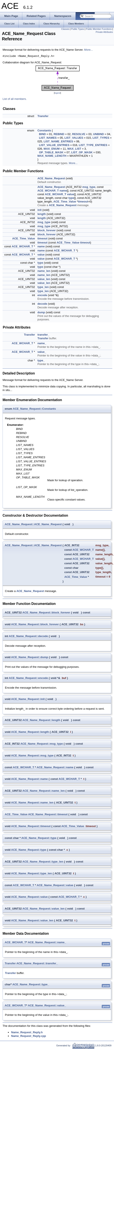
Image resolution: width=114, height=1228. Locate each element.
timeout (83, 201)
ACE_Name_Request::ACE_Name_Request (33, 524)
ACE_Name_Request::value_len (43, 908)
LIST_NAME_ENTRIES (58, 141)
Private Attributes (104, 32)
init (40, 210)
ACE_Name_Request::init (28, 699)
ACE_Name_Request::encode (28, 678)
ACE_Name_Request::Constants (34, 408)
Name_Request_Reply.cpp (28, 1036)
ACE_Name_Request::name (55, 767)
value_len (44, 279)
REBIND (59, 134)
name (63, 190)
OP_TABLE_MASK (51, 152)
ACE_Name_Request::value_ (47, 1005)
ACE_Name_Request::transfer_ (37, 963)
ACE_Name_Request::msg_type (41, 743)
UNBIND (98, 134)
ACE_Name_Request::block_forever (46, 612)
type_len (43, 287)
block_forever (47, 230)
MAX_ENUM (52, 148)
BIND (42, 134)
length (42, 214)
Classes (65, 29)
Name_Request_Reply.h (27, 1032)
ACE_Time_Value (64, 201)
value (70, 194)
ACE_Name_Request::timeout (48, 814)
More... (88, 49)
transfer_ (44, 334)
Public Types (77, 29)
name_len (44, 270)
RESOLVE (78, 134)
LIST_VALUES (73, 137)
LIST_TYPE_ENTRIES (93, 145)
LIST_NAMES (48, 137)
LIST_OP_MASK (82, 152)
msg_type (88, 187)
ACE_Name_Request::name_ (47, 942)
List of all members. (15, 98)
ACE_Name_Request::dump (29, 657)
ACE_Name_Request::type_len (42, 861)
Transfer (43, 116)
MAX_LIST (74, 148)
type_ (41, 360)
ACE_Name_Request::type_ (30, 984)
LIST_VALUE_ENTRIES (54, 145)
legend (57, 93)
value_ (42, 351)
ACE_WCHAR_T (48, 190)
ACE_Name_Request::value (55, 885)
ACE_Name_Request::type (39, 838)
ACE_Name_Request (51, 178)
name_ (42, 343)
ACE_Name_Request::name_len (43, 790)
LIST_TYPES (101, 137)
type (71, 197)
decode (42, 303)
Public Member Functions (99, 29)
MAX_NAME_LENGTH (52, 155)
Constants (44, 130)
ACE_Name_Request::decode (28, 636)
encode (42, 295)
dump (41, 312)
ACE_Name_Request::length (41, 720)
